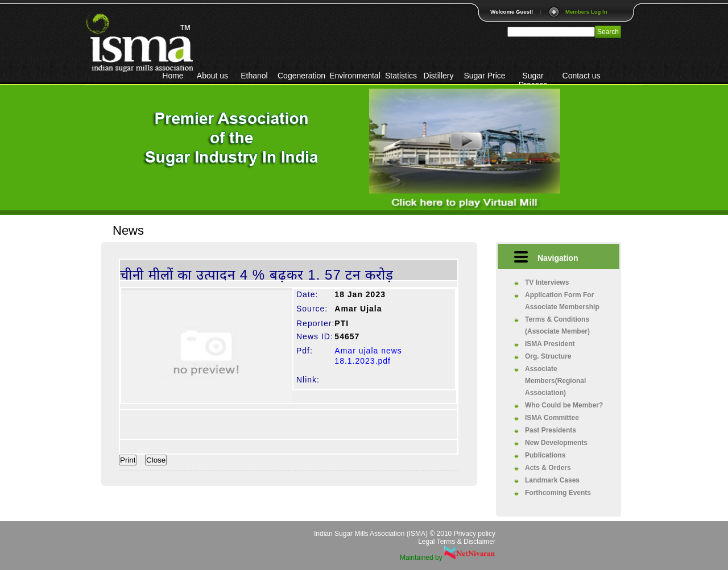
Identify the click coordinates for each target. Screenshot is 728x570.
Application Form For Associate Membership (562, 301)
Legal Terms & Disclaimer (456, 542)
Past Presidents (550, 430)
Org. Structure (548, 356)
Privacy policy (474, 534)
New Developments (556, 443)
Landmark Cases (552, 480)
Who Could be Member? (564, 405)
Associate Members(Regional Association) (555, 381)
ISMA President (550, 344)
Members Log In (586, 12)
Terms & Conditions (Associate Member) (557, 325)
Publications (545, 455)
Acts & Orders (548, 468)
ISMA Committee (552, 418)
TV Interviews (547, 282)
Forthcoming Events (558, 493)
